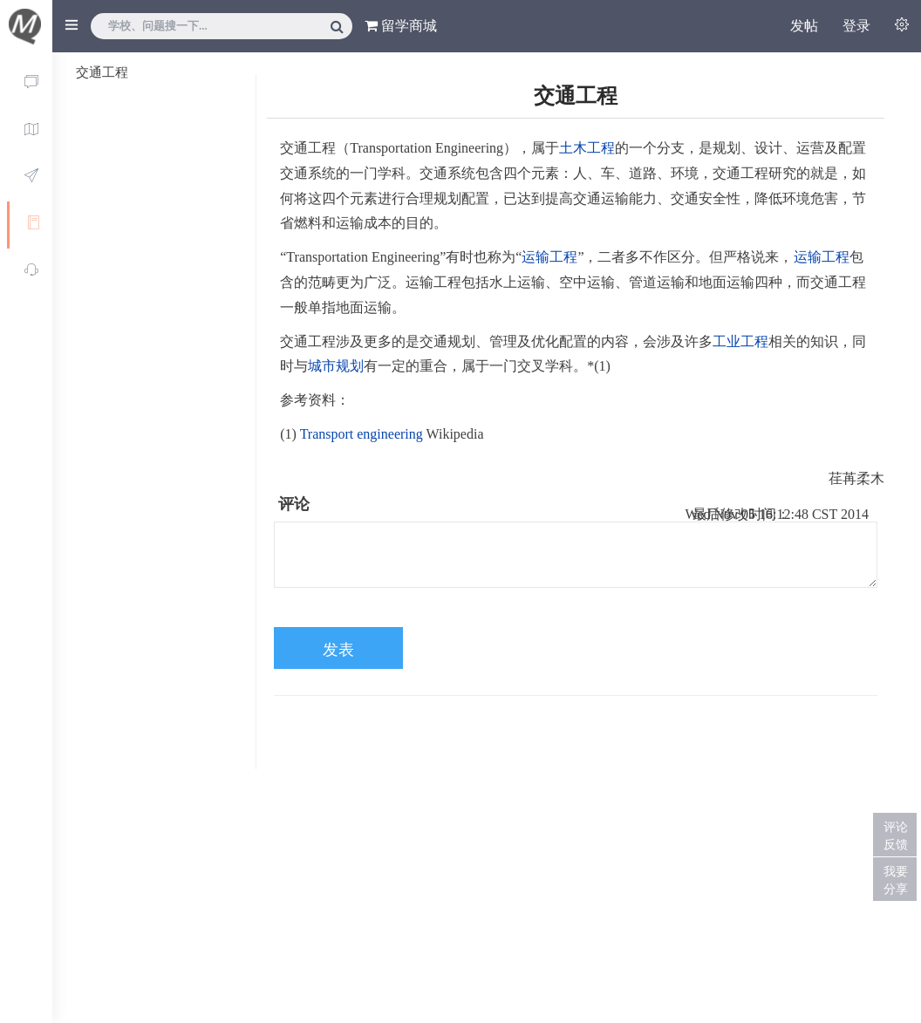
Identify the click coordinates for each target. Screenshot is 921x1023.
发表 (338, 649)
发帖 (804, 25)
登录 (856, 25)
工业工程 (740, 341)
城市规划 (336, 365)
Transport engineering (361, 433)
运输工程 (549, 256)
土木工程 (587, 147)
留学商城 (401, 25)
